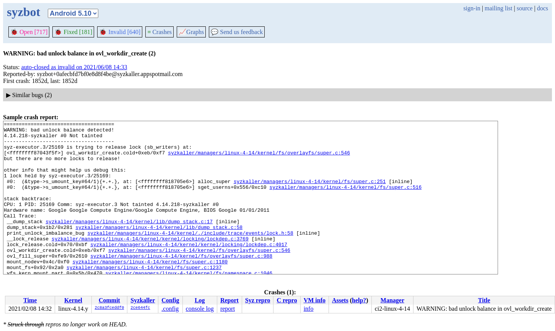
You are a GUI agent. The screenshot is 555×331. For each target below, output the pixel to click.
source (525, 8)
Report (229, 300)
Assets (340, 300)
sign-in (471, 8)
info (309, 308)
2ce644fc (140, 308)
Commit (109, 300)
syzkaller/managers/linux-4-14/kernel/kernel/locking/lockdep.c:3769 (150, 262)
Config (170, 300)
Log (200, 300)
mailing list (498, 8)
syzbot (23, 12)
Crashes (159, 32)
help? (359, 300)
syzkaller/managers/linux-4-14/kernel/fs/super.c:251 (310, 193)
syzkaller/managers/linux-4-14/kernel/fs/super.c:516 (345, 200)
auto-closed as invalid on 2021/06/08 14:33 (74, 67)
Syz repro (257, 300)
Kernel (73, 300)
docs (542, 8)
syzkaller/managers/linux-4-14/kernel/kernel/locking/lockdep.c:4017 (188, 269)
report (227, 308)
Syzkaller (142, 300)
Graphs (191, 32)
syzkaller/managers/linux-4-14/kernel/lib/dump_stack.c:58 (159, 248)
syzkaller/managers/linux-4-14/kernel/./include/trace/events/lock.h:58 (190, 255)
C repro (287, 300)
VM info (315, 300)
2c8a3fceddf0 (109, 308)
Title (484, 300)
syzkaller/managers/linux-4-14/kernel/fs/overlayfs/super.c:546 (259, 159)
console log (200, 308)
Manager (392, 300)
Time (30, 300)
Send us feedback (237, 32)
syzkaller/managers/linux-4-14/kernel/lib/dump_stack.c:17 (129, 242)
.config (170, 308)
